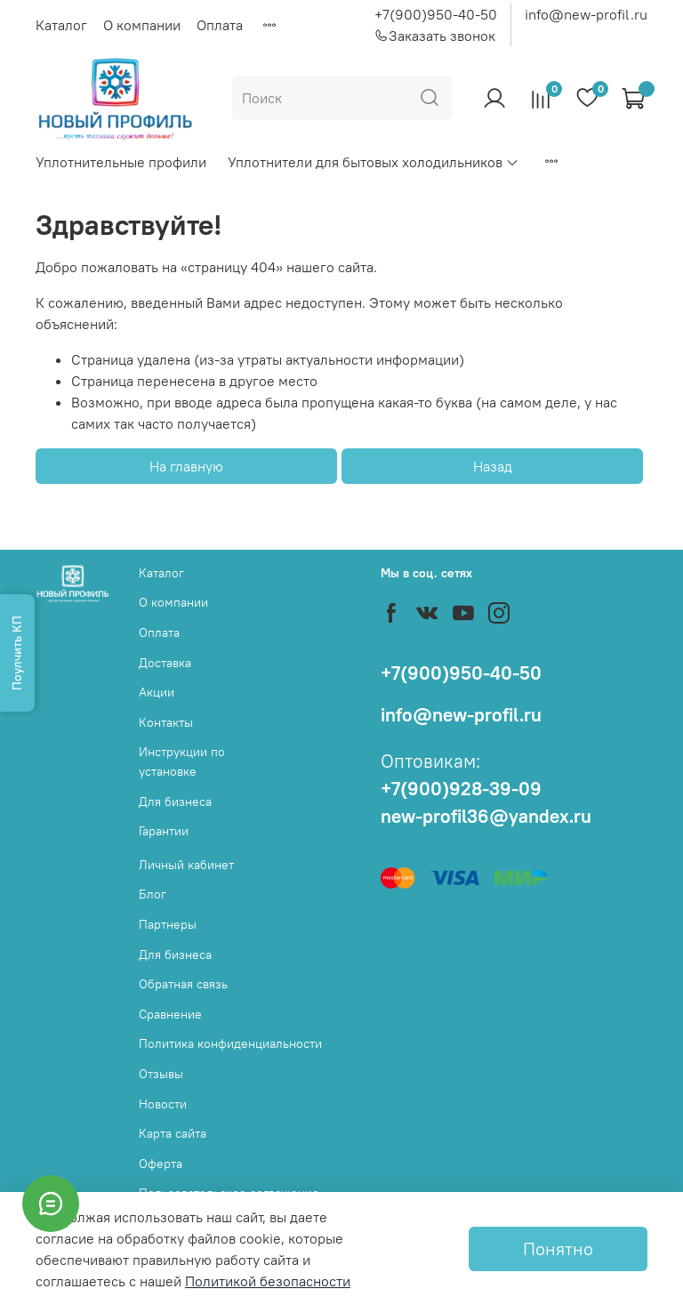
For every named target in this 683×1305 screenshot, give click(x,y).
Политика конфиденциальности (230, 1043)
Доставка (165, 663)
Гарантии (164, 831)
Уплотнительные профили (121, 162)
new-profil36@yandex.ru (486, 816)
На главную (186, 466)
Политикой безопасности (267, 1281)
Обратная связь (183, 984)
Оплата (220, 25)
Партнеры (168, 924)
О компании (142, 25)
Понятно (558, 1248)
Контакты (166, 722)
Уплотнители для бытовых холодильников (373, 162)
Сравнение (170, 1014)
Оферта (160, 1164)
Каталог (61, 25)
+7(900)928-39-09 (461, 789)
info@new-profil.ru (586, 14)
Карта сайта (172, 1133)
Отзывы (161, 1074)
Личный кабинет (186, 865)
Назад (492, 466)
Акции (156, 692)
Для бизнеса (175, 801)
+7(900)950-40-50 (435, 14)
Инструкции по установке (182, 761)
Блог (152, 894)
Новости (163, 1104)
